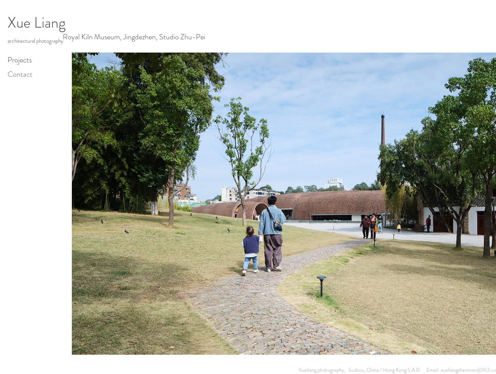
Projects (20, 59)
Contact (20, 74)
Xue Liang (36, 22)
